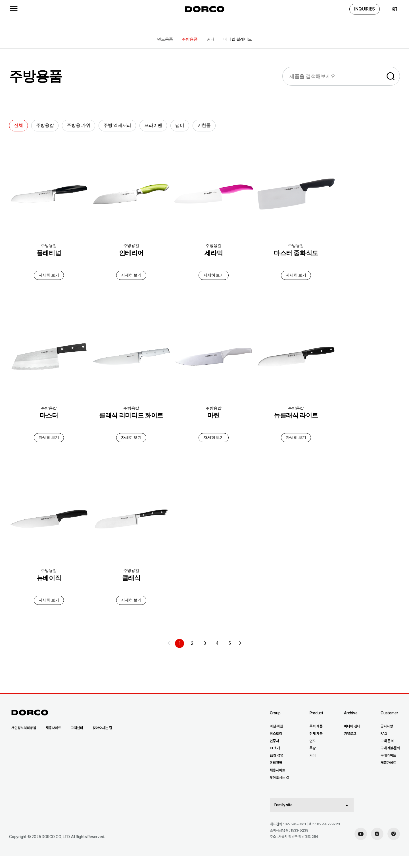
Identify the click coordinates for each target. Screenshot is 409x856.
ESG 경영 (276, 756)
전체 (18, 125)
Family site (283, 805)
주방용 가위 (78, 125)
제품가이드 (388, 763)
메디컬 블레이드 (238, 39)
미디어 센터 (352, 726)
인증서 (274, 741)
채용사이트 (53, 728)
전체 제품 (316, 734)
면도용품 (165, 39)
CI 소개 (275, 748)
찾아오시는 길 (102, 728)
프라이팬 (153, 125)
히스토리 (276, 734)
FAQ (384, 734)
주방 (313, 748)
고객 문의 (387, 741)
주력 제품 (316, 726)
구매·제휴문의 (390, 748)
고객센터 (77, 728)
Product (317, 713)
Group (275, 713)
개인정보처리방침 (23, 728)
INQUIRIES (364, 9)
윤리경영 (276, 763)
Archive (350, 713)
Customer (389, 713)
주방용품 (189, 39)
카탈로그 (350, 734)
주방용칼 (45, 125)
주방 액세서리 (117, 125)
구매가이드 (388, 756)
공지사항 (387, 726)
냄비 (179, 125)
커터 (211, 39)
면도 (313, 741)
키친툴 (204, 125)
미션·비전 (276, 726)
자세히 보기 (49, 275)
